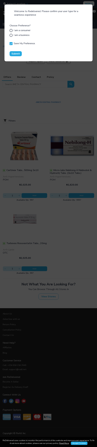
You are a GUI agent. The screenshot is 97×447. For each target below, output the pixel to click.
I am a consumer (20, 30)
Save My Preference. (22, 43)
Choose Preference (20, 25)
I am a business (20, 35)
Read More (64, 443)
